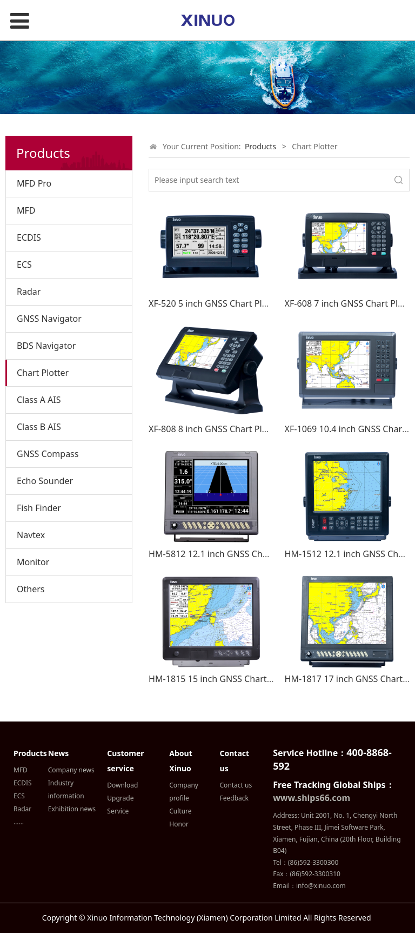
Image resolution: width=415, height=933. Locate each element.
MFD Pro (34, 183)
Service (118, 811)
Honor (179, 824)
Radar (29, 291)
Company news (71, 770)
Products (260, 146)
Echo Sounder (45, 481)
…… (19, 821)
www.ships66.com (311, 798)
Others (30, 589)
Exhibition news (72, 808)
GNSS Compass (47, 454)
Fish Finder (39, 508)
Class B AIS (39, 427)
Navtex (31, 535)
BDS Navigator (46, 346)
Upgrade (120, 798)
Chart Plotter (43, 373)
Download (122, 785)
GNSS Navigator (49, 319)
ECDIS (29, 237)
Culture (180, 811)
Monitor (33, 562)
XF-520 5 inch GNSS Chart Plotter (215, 303)
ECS (24, 264)
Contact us (236, 785)
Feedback (234, 798)
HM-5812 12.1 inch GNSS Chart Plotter (226, 554)
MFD (26, 210)
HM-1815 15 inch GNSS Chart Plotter (223, 679)
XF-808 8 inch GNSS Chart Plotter (215, 429)
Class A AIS (39, 400)
